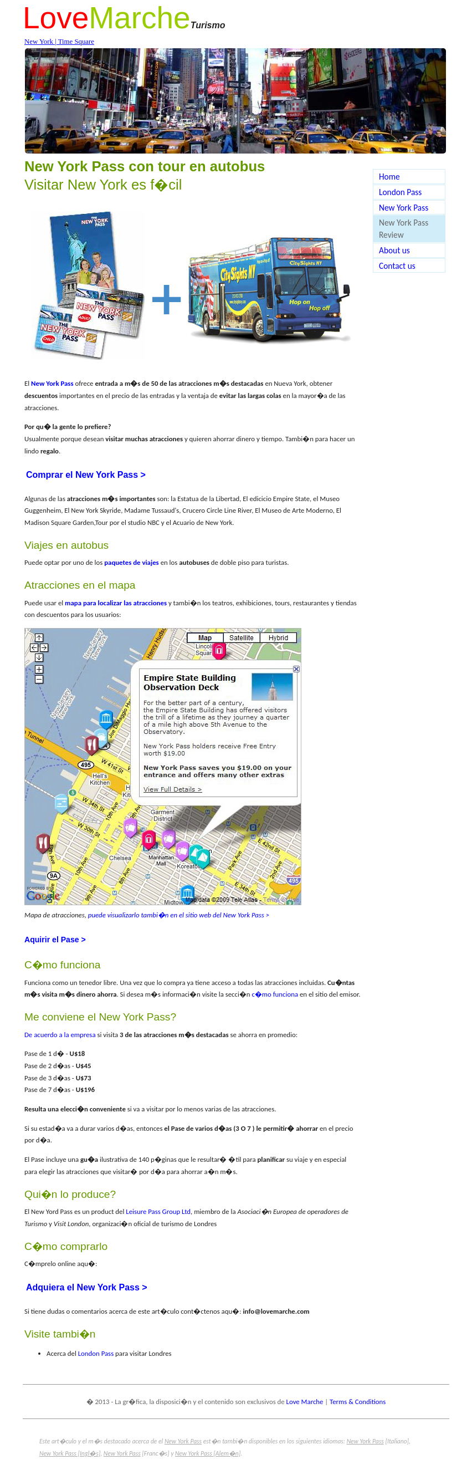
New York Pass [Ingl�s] (69, 1453)
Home (389, 176)
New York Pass (403, 207)
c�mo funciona (275, 994)
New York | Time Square (59, 41)
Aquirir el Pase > (55, 939)
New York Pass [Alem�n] (207, 1453)
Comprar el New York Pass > (86, 474)
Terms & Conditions (358, 1401)
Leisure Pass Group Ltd (158, 1211)
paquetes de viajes (131, 562)
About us (394, 250)
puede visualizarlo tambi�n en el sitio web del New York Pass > (178, 915)
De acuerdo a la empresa (60, 1034)
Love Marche (305, 1401)
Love (56, 18)
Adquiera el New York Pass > (86, 1287)
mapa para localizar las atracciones (116, 603)
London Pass (96, 1353)
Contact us (397, 266)
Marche (139, 18)
